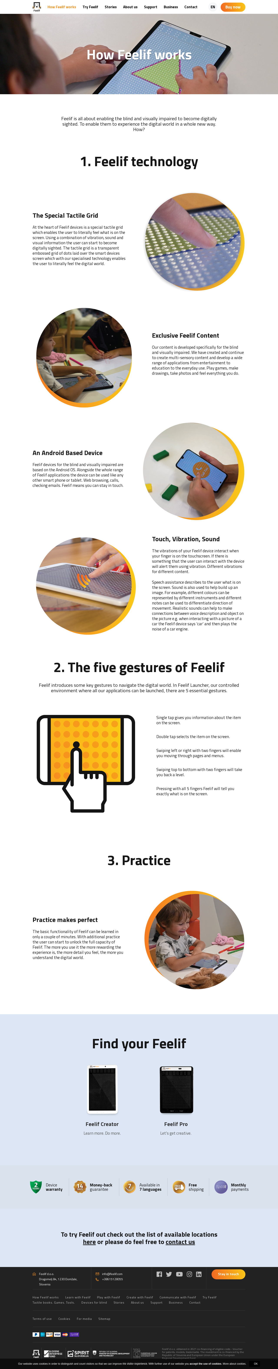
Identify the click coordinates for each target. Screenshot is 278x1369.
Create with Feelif (140, 1297)
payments (240, 1187)
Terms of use (42, 1318)
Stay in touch (228, 1274)
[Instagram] (189, 1274)
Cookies (64, 1318)
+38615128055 (112, 1279)
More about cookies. (234, 1363)
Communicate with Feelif (178, 1297)
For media (84, 1318)
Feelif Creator (102, 1124)
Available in (150, 1187)
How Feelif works (62, 7)
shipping (196, 1187)
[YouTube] (179, 1274)
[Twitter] (169, 1274)
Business (171, 7)
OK (256, 1363)
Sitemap (104, 1318)
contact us (180, 1242)
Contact (190, 7)
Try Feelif (90, 7)
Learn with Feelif (78, 1297)
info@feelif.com (112, 1274)
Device (54, 1187)
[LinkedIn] (199, 1274)
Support (150, 7)
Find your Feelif (139, 1043)
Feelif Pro (176, 1124)
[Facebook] (159, 1274)
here (89, 1242)
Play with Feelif (108, 1297)
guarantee (101, 1187)
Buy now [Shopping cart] (233, 7)
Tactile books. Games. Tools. (54, 1302)
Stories (111, 7)
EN (213, 7)
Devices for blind (94, 1302)
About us (130, 7)
